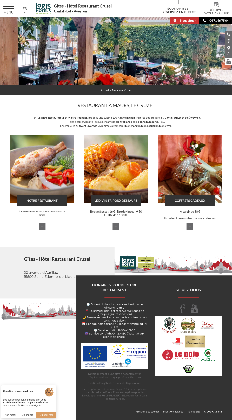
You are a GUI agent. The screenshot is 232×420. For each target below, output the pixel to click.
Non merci (10, 415)
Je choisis (27, 415)
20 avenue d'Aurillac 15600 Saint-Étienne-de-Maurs (50, 274)
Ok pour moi (46, 415)
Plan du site (193, 411)
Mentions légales (173, 411)
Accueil (105, 90)
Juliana (217, 411)
